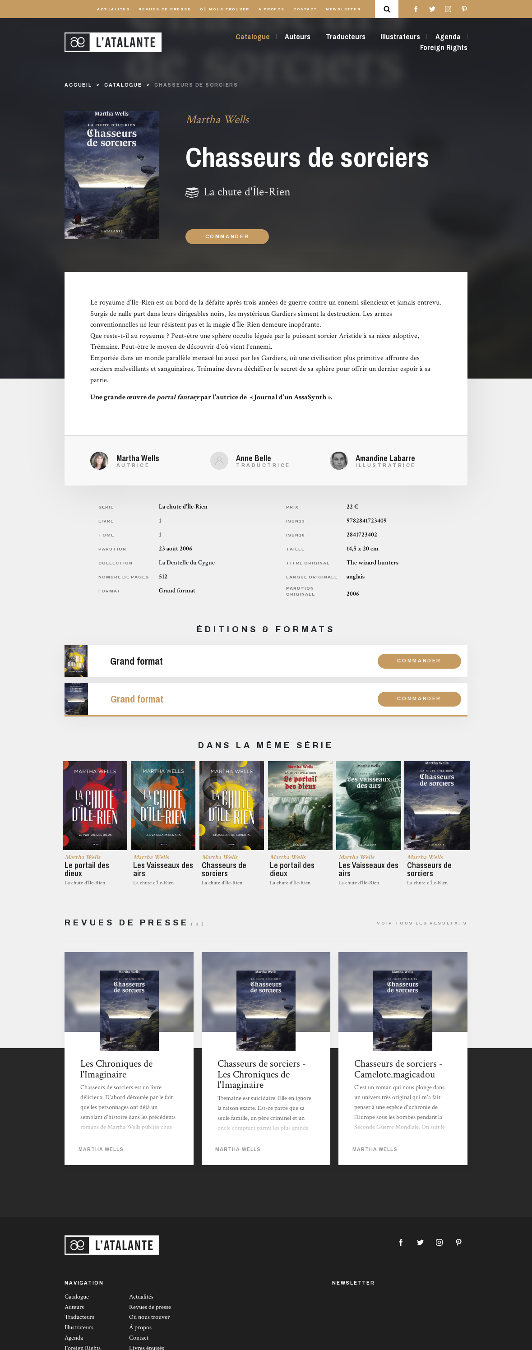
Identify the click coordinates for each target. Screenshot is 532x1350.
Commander (227, 236)
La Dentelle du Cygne (187, 563)
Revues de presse (165, 9)
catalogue (123, 85)
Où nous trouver (225, 9)
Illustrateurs (400, 37)
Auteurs (297, 37)
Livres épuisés (146, 1345)
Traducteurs (345, 37)
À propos (272, 9)
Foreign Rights (443, 47)
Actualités (113, 9)
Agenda (448, 37)
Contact (305, 9)
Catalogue (253, 37)
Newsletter (343, 9)
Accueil (78, 85)
